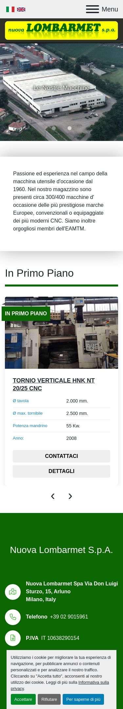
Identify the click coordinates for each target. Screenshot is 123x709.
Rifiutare (49, 699)
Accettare (23, 699)
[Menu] (92, 9)
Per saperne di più (83, 699)
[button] (54, 128)
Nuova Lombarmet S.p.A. (61, 550)
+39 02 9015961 (69, 617)
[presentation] (53, 495)
